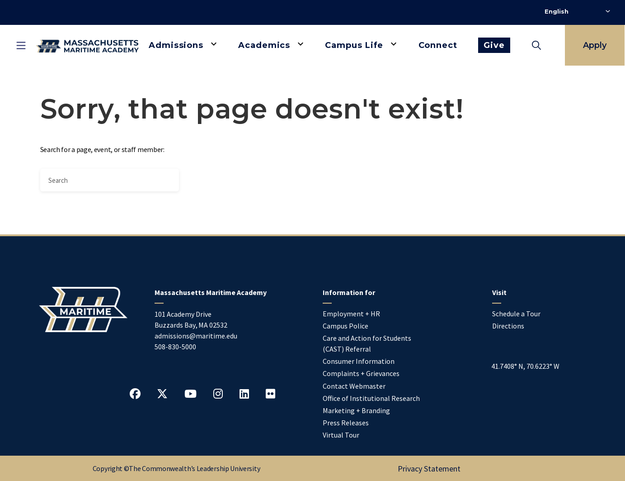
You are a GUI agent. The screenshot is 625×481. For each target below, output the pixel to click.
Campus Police (345, 325)
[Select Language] (577, 11)
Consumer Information (359, 361)
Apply (594, 45)
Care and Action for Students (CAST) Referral (367, 343)
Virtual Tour (341, 434)
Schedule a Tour (516, 313)
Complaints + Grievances (361, 373)
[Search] (109, 180)
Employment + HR (351, 313)
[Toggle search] (536, 45)
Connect (437, 45)
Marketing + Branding (356, 410)
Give (494, 45)
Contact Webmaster (354, 386)
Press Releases (346, 422)
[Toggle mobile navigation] (21, 45)
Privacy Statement (429, 468)
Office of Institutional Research (371, 398)
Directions (508, 325)
